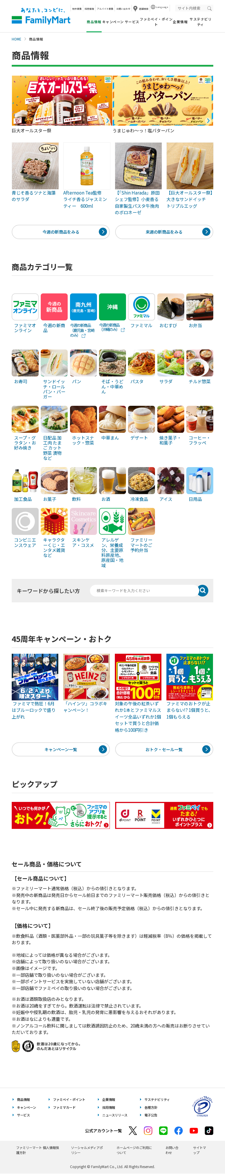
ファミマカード (64, 1109)
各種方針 (150, 1109)
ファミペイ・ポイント (156, 21)
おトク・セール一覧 (164, 750)
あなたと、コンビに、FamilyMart (41, 16)
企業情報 (180, 21)
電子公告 (150, 1117)
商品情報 (23, 1101)
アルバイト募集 (105, 8)
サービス (132, 21)
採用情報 (89, 8)
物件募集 (77, 8)
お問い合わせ (123, 8)
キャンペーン (113, 21)
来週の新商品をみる (164, 232)
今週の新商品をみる (60, 232)
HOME (16, 39)
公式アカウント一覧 (103, 1133)
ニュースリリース (114, 1117)
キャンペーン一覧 (61, 750)
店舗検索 (144, 8)
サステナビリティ (201, 21)
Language (162, 7)
